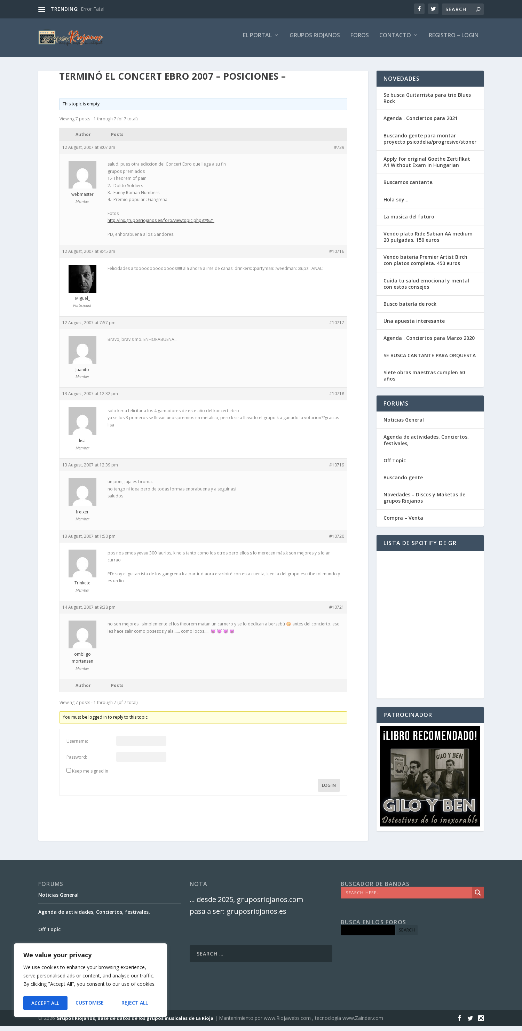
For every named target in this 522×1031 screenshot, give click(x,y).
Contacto (395, 40)
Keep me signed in (90, 776)
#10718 (336, 398)
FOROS (359, 40)
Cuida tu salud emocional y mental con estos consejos (426, 288)
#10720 (336, 541)
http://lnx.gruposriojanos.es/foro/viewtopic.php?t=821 (161, 225)
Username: (77, 746)
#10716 (336, 256)
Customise (45, 1003)
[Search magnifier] (478, 897)
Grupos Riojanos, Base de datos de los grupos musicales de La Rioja (134, 1023)
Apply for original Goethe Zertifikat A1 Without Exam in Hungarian (426, 166)
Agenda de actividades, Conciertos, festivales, (426, 444)
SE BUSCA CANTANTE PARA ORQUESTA (429, 360)
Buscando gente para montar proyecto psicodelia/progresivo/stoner (429, 143)
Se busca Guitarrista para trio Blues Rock (427, 102)
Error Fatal (92, 9)
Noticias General (403, 424)
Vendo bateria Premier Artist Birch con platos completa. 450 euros (425, 264)
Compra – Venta (403, 522)
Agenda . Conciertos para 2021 (420, 123)
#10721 (336, 612)
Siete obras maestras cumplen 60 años (424, 380)
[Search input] (408, 897)
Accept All (136, 1003)
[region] (90, 981)
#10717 (336, 327)
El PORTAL (257, 40)
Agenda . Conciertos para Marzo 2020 (429, 342)
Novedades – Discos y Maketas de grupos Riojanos (424, 502)
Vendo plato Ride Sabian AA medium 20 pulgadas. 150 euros (428, 241)
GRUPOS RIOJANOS (315, 40)
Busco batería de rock (409, 308)
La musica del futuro (408, 221)
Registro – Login (453, 40)
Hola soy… (396, 204)
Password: (76, 762)
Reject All (90, 1003)
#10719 (336, 470)
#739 (339, 152)
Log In (329, 790)
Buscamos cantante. (408, 187)
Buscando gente (403, 482)
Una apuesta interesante (414, 325)
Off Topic (394, 465)
